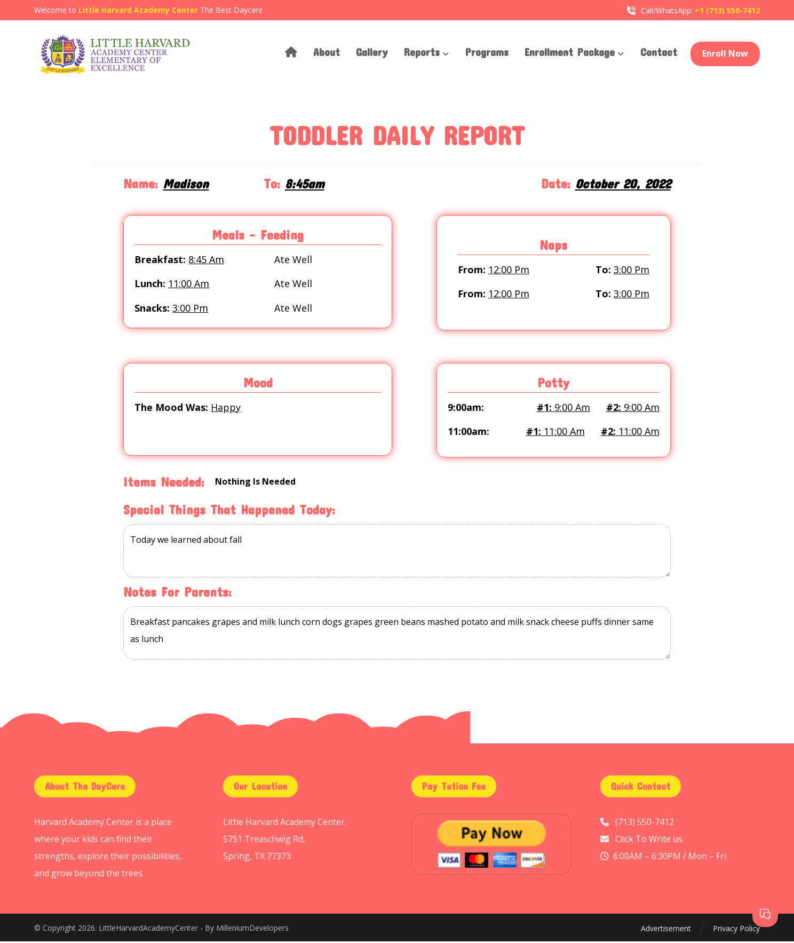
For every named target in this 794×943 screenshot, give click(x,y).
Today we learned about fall (396, 553)
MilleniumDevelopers (252, 930)
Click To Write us (648, 840)
